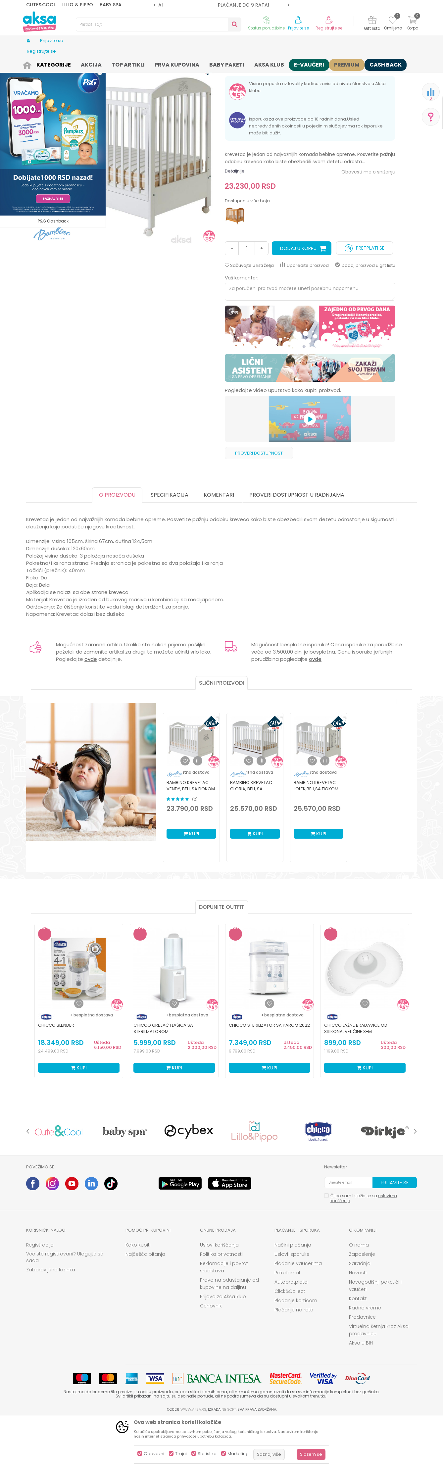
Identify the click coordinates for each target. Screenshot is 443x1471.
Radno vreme (365, 1359)
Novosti (358, 1324)
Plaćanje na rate (293, 1361)
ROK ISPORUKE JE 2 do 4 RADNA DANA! (221, 5)
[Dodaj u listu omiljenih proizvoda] (78, 1054)
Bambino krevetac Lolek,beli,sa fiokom (316, 837)
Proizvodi (51, 64)
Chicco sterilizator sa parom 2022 (269, 1076)
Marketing (238, 1453)
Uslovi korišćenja (219, 1296)
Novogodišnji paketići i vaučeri (375, 1337)
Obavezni (154, 1453)
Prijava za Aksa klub (223, 1348)
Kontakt (358, 1350)
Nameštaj (135, 64)
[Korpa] (412, 24)
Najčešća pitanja (145, 1305)
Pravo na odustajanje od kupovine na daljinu (229, 1335)
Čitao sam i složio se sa (363, 1249)
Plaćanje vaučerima (298, 1314)
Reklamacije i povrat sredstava (224, 1318)
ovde (90, 710)
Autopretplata (291, 1333)
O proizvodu (117, 546)
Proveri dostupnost (259, 504)
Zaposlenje (362, 1305)
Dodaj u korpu (298, 299)
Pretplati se (364, 298)
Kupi (191, 885)
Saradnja (359, 1314)
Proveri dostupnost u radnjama (296, 546)
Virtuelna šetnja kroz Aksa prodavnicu (379, 1381)
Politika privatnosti (221, 1305)
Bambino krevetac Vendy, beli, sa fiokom (191, 837)
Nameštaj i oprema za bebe (93, 64)
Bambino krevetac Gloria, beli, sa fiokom (251, 840)
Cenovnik (211, 1357)
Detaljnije (235, 222)
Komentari (219, 546)
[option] (221, 5)
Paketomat (287, 1324)
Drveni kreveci (164, 64)
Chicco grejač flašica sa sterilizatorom (163, 1079)
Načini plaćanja (292, 1296)
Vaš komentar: (241, 329)
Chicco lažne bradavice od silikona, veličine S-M (355, 1079)
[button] (158, 24)
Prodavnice (362, 1368)
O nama (359, 1296)
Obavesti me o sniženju (368, 223)
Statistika (207, 1453)
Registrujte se (329, 28)
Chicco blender (56, 1076)
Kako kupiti (138, 1296)
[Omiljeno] (393, 21)
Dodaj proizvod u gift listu (365, 317)
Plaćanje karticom (295, 1351)
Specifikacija (169, 546)
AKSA (31, 64)
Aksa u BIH (361, 1394)
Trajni (181, 1453)
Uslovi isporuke (292, 1305)
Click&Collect (289, 1342)
